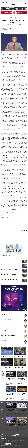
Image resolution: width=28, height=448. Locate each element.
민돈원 (2, 326)
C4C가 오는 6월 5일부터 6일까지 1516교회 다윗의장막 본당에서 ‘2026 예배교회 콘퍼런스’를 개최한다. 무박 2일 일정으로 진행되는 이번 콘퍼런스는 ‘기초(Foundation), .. (11, 383)
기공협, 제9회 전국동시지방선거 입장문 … (6, 356)
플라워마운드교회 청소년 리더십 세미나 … (19, 367)
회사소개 (2, 442)
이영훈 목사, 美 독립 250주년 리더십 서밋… (19, 356)
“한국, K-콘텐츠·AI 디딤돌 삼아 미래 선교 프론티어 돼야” (11, 255)
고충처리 (23, 442)
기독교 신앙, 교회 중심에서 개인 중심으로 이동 (10, 410)
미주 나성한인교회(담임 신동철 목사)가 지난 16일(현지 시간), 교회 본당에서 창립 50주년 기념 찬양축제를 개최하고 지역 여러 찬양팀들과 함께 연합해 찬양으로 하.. (22, 399)
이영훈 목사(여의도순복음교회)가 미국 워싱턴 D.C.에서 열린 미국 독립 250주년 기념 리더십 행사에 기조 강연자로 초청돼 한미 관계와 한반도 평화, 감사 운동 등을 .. (22, 383)
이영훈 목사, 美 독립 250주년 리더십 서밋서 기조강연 (22, 379)
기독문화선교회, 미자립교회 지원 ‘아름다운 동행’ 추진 (22, 410)
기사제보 (11, 442)
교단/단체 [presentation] (3, 375)
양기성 (2, 315)
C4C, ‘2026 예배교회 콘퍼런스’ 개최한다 (5, 367)
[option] (7, 352)
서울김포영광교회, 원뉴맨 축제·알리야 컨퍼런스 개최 (22, 425)
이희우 (2, 336)
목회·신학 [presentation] (3, 379)
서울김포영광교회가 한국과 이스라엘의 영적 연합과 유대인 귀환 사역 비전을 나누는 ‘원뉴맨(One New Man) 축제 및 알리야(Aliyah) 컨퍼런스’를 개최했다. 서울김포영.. (22, 428)
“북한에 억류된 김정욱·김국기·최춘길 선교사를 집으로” (9, 269)
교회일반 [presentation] (3, 373)
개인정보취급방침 (15, 442)
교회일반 (10, 17)
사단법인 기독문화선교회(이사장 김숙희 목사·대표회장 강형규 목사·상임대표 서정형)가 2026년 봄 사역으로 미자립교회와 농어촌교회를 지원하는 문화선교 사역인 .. (22, 414)
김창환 (2, 320)
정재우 (2, 331)
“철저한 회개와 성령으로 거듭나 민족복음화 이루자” (8, 264)
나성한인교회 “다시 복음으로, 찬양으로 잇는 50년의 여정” (22, 394)
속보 (1, 255)
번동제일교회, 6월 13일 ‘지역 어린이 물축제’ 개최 (11, 394)
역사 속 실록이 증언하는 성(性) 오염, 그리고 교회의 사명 (9, 325)
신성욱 (2, 341)
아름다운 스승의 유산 (4, 330)
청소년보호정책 (20, 442)
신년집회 (7, 217)
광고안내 (5, 442)
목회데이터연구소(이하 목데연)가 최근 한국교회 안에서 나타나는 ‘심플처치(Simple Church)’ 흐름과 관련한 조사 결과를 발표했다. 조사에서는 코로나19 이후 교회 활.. (11, 414)
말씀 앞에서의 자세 (3, 340)
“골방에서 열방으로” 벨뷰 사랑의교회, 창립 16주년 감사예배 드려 (11, 425)
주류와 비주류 (3, 314)
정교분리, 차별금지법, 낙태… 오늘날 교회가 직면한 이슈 (9, 279)
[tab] (3, 374)
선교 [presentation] (3, 377)
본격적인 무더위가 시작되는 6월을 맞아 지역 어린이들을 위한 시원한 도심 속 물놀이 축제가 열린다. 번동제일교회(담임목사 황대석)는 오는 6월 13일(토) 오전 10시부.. (11, 398)
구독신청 (8, 442)
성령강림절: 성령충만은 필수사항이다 (6, 319)
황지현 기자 (4, 28)
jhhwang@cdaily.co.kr (9, 28)
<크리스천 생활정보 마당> (24, 230)
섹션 (2, 0)
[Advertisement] (14, 237)
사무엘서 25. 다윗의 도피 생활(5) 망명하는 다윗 (8, 335)
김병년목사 (3, 217)
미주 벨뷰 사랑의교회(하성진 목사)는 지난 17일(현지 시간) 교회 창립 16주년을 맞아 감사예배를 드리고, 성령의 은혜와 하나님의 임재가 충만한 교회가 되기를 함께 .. (11, 430)
